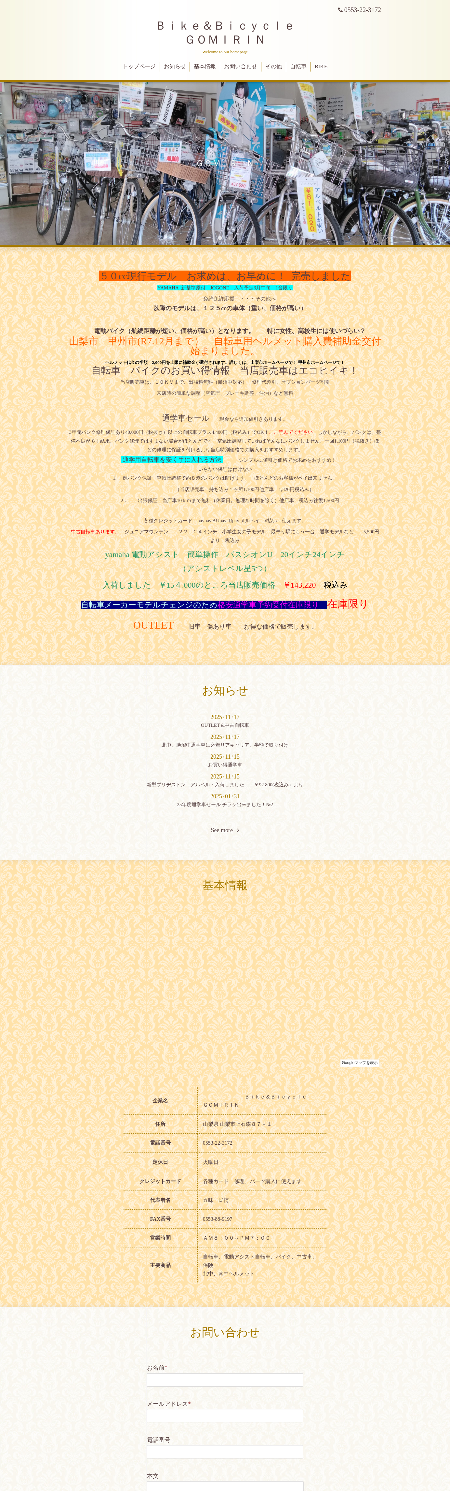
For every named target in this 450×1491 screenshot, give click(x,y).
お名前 (157, 1368)
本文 (153, 1476)
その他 (273, 66)
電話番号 (158, 1440)
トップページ (139, 66)
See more (225, 830)
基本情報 (205, 66)
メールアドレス (169, 1404)
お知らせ (175, 66)
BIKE (321, 66)
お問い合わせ (240, 66)
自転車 (298, 66)
